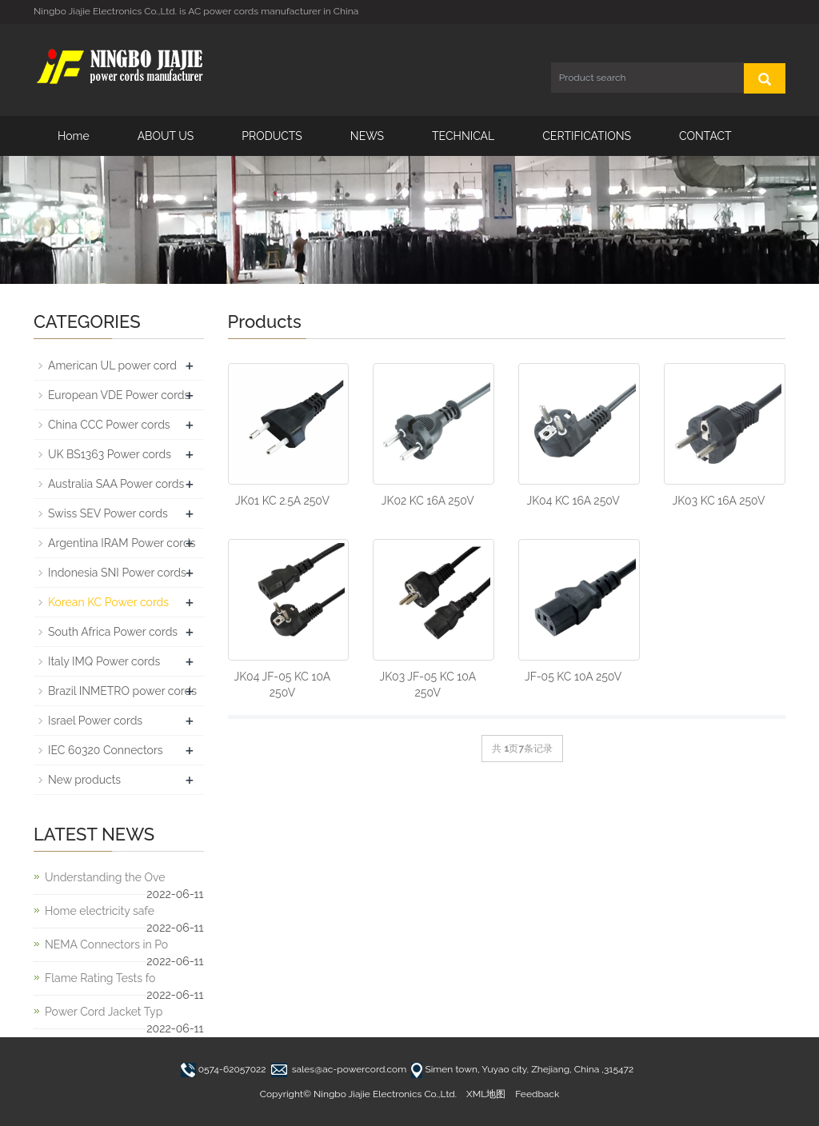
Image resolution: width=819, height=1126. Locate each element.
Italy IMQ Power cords (104, 661)
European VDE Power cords (119, 395)
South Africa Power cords (113, 631)
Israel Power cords (95, 720)
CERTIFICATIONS (586, 136)
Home (74, 136)
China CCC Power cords (109, 424)
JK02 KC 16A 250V (428, 500)
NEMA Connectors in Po (106, 944)
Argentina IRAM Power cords (121, 543)
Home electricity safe (99, 910)
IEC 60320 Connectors (105, 750)
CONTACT (705, 136)
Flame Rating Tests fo (100, 978)
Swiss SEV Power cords (108, 513)
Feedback (537, 1094)
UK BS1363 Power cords (109, 454)
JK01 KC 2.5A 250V (282, 500)
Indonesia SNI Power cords (117, 572)
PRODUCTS (272, 136)
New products (84, 779)
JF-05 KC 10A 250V (573, 676)
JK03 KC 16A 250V (719, 500)
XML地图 (485, 1094)
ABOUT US (166, 136)
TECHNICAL (463, 136)
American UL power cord (112, 365)
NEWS (367, 136)
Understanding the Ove (105, 877)
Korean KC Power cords (108, 602)
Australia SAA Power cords (116, 483)
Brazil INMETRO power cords (122, 691)
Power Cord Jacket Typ (103, 1011)
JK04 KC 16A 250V (573, 500)
